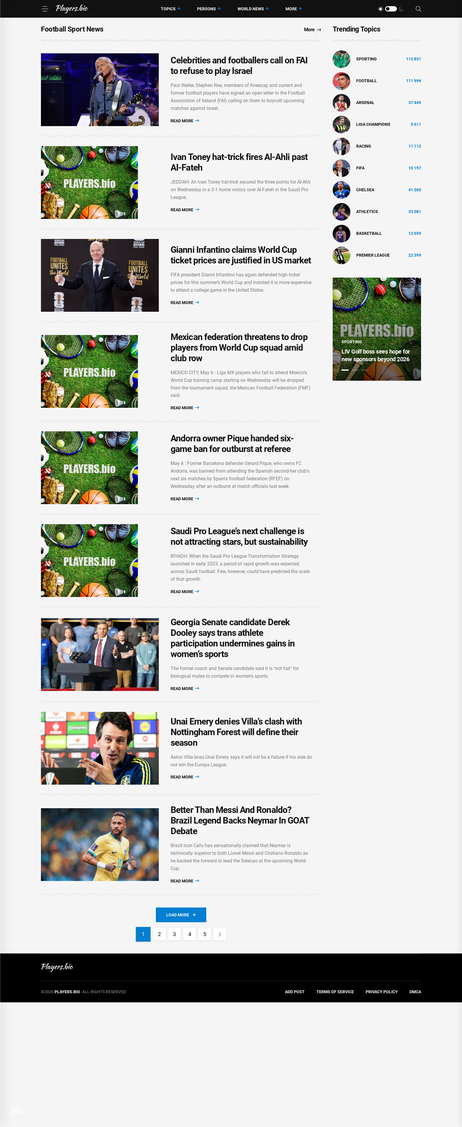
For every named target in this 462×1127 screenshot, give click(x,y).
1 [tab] (345, 370)
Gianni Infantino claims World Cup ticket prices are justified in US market (241, 294)
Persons (206, 8)
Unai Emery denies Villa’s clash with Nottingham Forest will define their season (236, 840)
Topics (168, 8)
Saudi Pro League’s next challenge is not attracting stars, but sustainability (239, 615)
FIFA (360, 168)
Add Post (295, 1116)
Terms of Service (335, 1116)
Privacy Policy (382, 1116)
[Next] (224, 1059)
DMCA (415, 1116)
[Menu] (45, 9)
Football (366, 80)
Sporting (366, 59)
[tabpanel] (377, 329)
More (291, 8)
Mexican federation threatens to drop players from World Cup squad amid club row (239, 399)
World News (250, 8)
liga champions (373, 124)
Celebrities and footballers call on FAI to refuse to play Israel (239, 73)
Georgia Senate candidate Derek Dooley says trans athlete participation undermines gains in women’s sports (233, 732)
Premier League (373, 255)
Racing (363, 146)
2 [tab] (355, 370)
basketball (369, 233)
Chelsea (365, 189)
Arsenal (365, 102)
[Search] (418, 9)
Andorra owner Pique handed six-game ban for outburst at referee (232, 507)
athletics (367, 211)
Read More (185, 128)
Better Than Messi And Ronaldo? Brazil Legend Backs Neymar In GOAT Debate (240, 941)
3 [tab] (365, 370)
